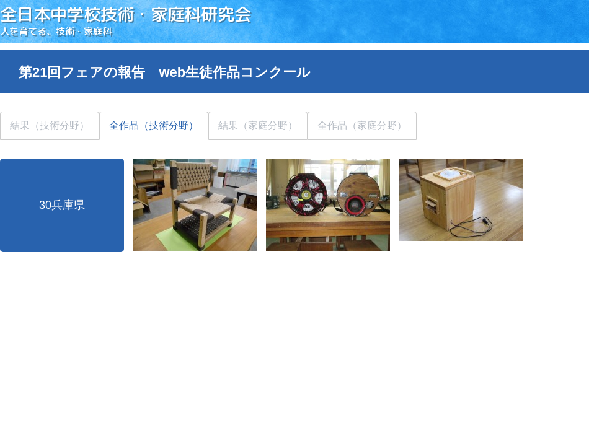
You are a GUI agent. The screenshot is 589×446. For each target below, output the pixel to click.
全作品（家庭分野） (362, 125)
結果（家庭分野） (258, 125)
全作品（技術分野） (153, 125)
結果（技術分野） (49, 125)
